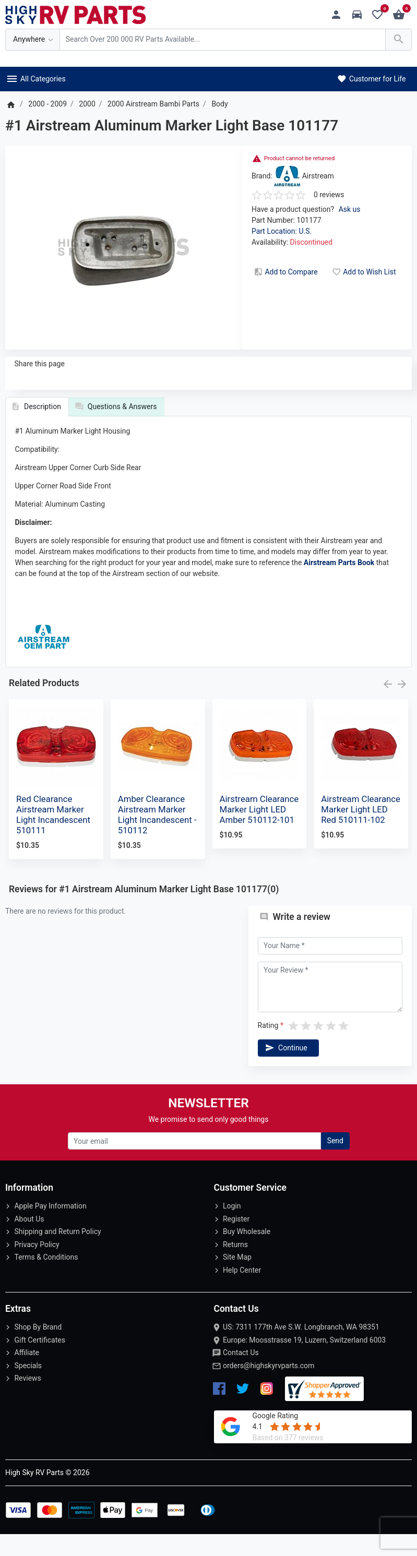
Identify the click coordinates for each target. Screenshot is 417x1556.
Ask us (350, 209)
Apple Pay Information (50, 1228)
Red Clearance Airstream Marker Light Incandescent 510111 (53, 836)
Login (232, 1228)
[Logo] (75, 14)
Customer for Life (371, 79)
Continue (285, 1069)
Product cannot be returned (299, 158)
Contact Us (241, 1374)
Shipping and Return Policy (57, 1253)
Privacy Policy (36, 1266)
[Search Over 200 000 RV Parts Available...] (222, 40)
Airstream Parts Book (339, 584)
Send (335, 1162)
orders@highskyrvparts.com (268, 1387)
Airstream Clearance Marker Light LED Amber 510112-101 (259, 830)
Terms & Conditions (46, 1279)
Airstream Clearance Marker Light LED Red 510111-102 (360, 830)
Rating (268, 1047)
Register (236, 1240)
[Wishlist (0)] (380, 15)
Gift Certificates (39, 1361)
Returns (235, 1266)
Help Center (242, 1291)
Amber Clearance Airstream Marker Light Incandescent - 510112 (157, 836)
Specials (28, 1387)
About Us (29, 1240)
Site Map (237, 1279)
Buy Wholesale (246, 1253)
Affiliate (26, 1374)
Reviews (27, 1400)
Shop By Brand (38, 1349)
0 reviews (329, 194)
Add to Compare (285, 272)
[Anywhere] (32, 40)
